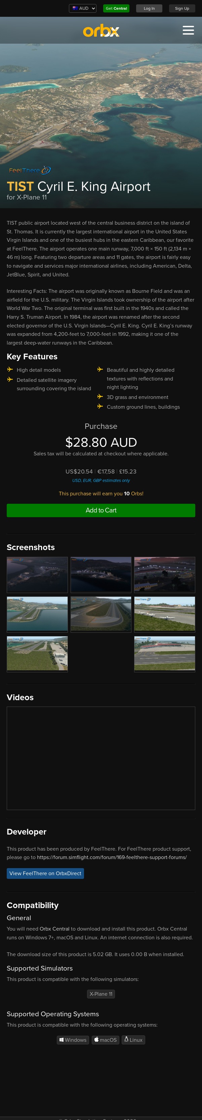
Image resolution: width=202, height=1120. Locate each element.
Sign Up (182, 8)
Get (116, 8)
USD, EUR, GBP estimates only (101, 480)
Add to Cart (101, 510)
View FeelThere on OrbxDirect (45, 873)
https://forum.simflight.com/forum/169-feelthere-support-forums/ (112, 857)
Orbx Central (55, 929)
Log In (149, 8)
